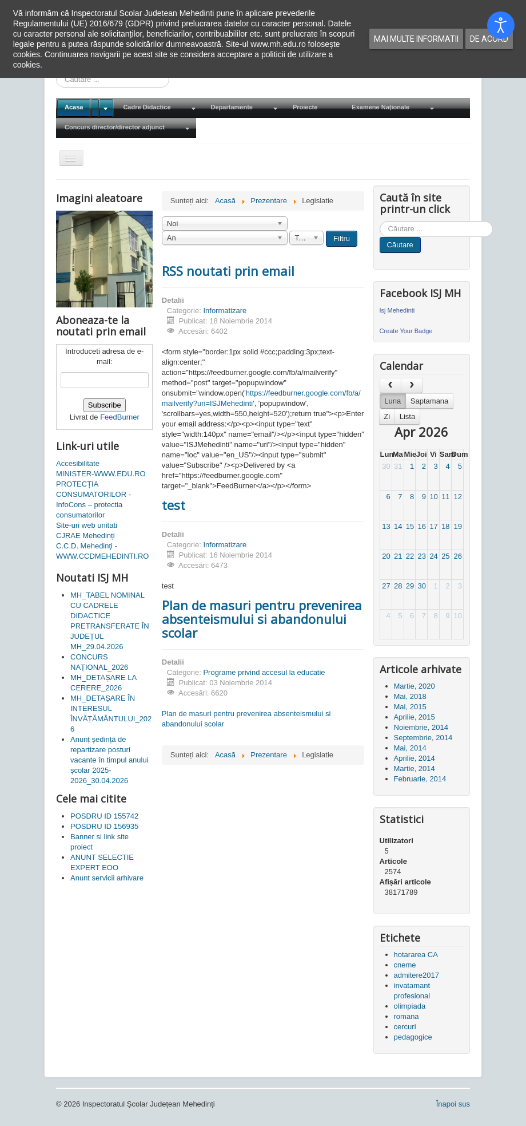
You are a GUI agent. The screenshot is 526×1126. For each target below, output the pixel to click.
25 (445, 556)
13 (386, 526)
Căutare (400, 244)
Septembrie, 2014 (423, 737)
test (173, 504)
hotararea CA (416, 954)
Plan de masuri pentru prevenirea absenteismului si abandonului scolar (262, 618)
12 (457, 496)
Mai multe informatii (416, 39)
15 (410, 526)
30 (386, 466)
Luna (392, 401)
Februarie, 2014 (420, 779)
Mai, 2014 (410, 748)
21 (398, 556)
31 (398, 466)
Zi (387, 416)
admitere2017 (417, 975)
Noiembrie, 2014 (421, 727)
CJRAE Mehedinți (85, 535)
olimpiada (410, 1006)
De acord (489, 39)
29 (410, 586)
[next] (412, 385)
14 (398, 526)
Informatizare (224, 310)
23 (422, 556)
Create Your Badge (406, 330)
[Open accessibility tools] (501, 25)
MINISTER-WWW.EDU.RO (101, 473)
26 (457, 556)
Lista (407, 416)
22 (410, 556)
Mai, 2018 (410, 696)
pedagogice (413, 1037)
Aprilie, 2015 (414, 717)
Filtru (341, 238)
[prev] (390, 385)
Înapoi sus (453, 1104)
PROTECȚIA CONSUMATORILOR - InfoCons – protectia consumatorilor (93, 499)
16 (422, 526)
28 (398, 586)
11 (445, 496)
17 (433, 526)
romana (406, 1016)
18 (445, 526)
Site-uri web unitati (86, 525)
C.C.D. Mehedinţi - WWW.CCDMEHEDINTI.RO (102, 551)
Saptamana (430, 401)
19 (457, 526)
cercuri (405, 1026)
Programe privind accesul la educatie (264, 672)
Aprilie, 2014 (414, 758)
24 (433, 556)
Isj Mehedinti (397, 310)
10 (433, 496)
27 (386, 586)
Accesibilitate (77, 463)
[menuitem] (85, 108)
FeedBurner (120, 417)
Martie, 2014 (414, 768)
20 (386, 556)
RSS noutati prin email (228, 270)
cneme (405, 965)
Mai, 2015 (410, 706)
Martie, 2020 (414, 686)
